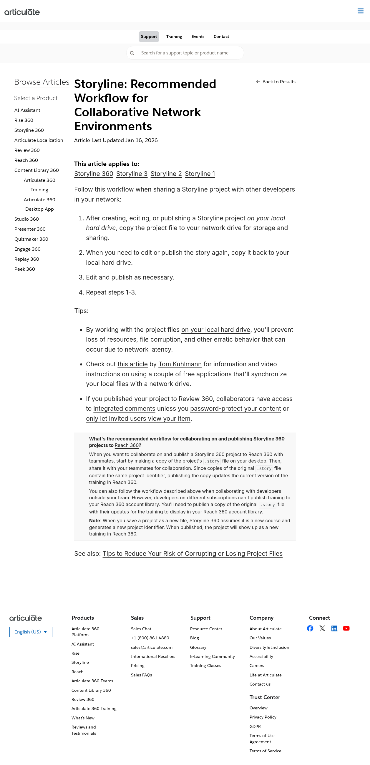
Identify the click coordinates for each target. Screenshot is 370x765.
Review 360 (27, 150)
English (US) (33, 633)
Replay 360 (26, 259)
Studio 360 (26, 219)
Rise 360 (23, 120)
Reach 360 (26, 160)
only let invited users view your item (138, 418)
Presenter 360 (30, 229)
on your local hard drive (215, 329)
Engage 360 (27, 249)
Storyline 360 (29, 130)
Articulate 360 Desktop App (39, 204)
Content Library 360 (36, 170)
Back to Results (276, 82)
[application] (353, 748)
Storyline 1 (200, 173)
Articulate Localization (38, 140)
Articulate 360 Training (39, 185)
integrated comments (124, 408)
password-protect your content (235, 408)
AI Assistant (27, 110)
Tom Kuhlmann (180, 364)
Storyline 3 (132, 173)
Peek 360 (24, 269)
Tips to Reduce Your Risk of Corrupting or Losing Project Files (193, 553)
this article (132, 364)
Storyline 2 (166, 173)
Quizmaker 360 (31, 239)
